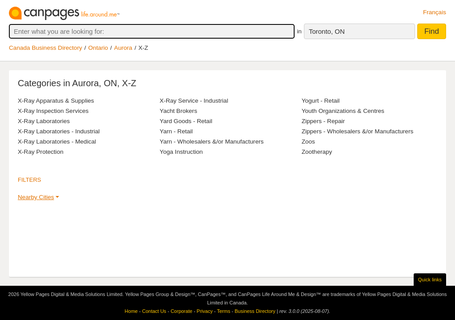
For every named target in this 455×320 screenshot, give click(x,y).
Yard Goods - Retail (186, 121)
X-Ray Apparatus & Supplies (56, 100)
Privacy (205, 311)
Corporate (181, 311)
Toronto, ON (327, 31)
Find (431, 31)
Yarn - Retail (176, 131)
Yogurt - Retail (321, 100)
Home (131, 311)
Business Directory (255, 311)
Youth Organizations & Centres (343, 111)
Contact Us (154, 311)
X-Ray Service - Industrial (194, 100)
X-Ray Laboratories (44, 121)
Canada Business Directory (45, 47)
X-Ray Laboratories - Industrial (59, 131)
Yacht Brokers (178, 111)
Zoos (308, 141)
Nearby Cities (36, 197)
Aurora (123, 47)
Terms (223, 311)
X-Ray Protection (41, 151)
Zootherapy (317, 151)
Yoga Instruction (181, 151)
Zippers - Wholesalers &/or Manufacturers (358, 131)
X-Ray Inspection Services (53, 111)
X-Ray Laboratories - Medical (57, 141)
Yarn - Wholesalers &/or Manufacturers (211, 141)
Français (434, 12)
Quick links (430, 279)
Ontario (98, 47)
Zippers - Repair (323, 121)
